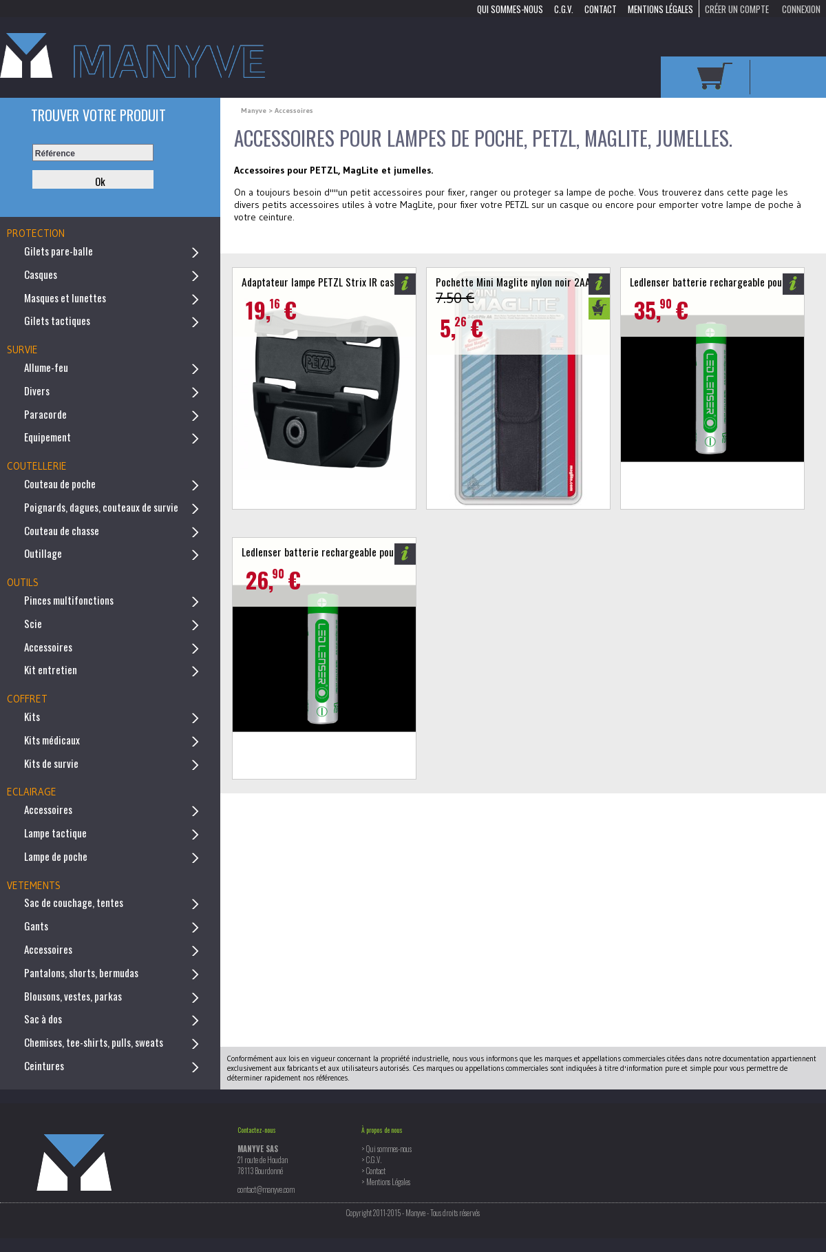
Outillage (43, 553)
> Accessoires (290, 110)
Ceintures (44, 1065)
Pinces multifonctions (69, 599)
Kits (32, 716)
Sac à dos (43, 1018)
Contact (600, 8)
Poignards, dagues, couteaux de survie (101, 506)
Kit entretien (50, 669)
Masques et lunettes (65, 297)
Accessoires (48, 646)
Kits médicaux (52, 739)
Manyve (254, 110)
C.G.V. (563, 8)
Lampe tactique (55, 832)
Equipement (47, 436)
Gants (36, 925)
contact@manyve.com (266, 1189)
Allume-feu (46, 367)
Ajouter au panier (599, 309)
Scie (33, 623)
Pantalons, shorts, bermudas (81, 972)
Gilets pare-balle (58, 250)
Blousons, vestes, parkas (73, 995)
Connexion (801, 8)
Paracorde (45, 413)
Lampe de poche (55, 856)
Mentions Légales (660, 8)
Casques (40, 274)
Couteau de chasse (61, 530)
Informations (405, 284)
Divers (37, 390)
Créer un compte (737, 8)
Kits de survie (51, 763)
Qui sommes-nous (510, 8)
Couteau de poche (60, 483)
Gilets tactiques (57, 320)
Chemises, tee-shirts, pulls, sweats (93, 1042)
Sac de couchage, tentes (73, 902)
